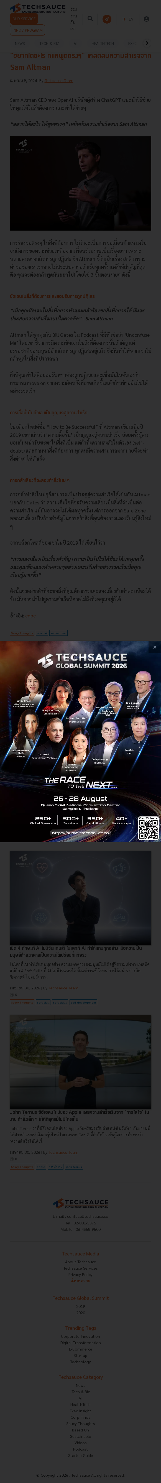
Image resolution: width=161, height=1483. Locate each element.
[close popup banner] (155, 647)
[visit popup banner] (80, 741)
